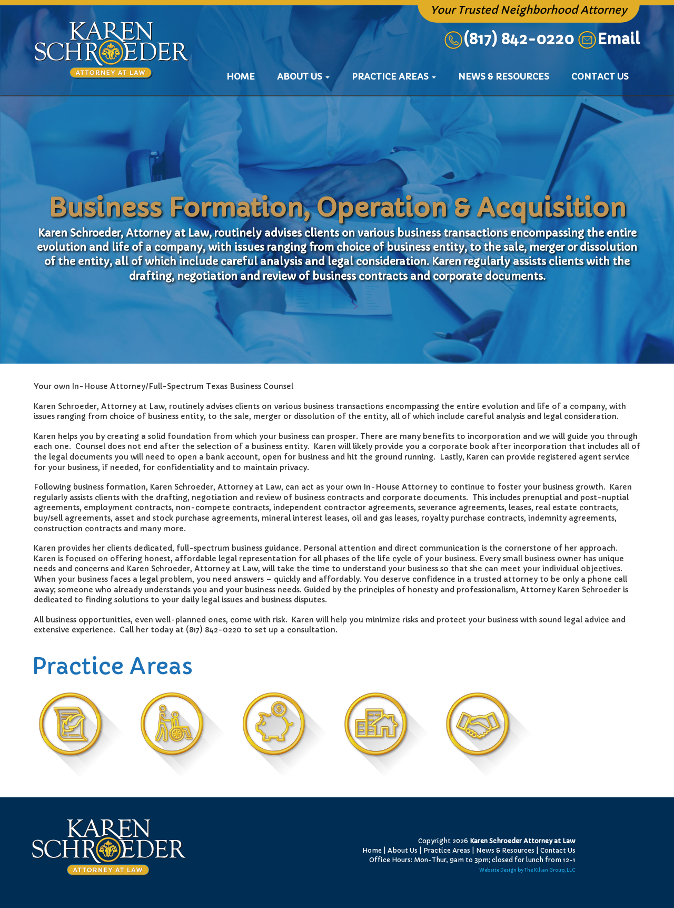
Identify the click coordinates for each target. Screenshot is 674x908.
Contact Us (600, 76)
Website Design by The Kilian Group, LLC (527, 870)
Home (245, 76)
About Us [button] (303, 76)
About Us (403, 850)
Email (618, 39)
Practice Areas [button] (394, 76)
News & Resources (503, 76)
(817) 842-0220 (509, 39)
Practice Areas (446, 850)
